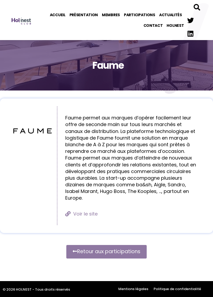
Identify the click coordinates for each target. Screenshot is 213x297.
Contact (153, 25)
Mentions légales (133, 288)
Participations (139, 15)
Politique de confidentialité (177, 288)
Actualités (170, 15)
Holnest (175, 25)
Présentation (83, 15)
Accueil (58, 15)
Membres (111, 15)
